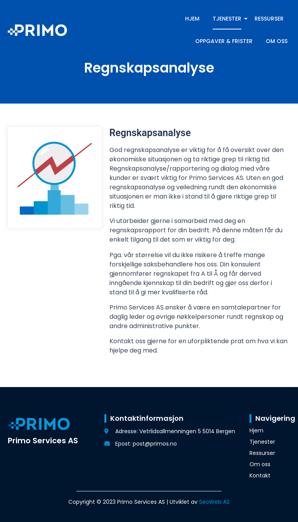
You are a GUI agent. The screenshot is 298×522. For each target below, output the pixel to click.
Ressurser (269, 18)
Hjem (192, 18)
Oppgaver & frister (224, 41)
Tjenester (228, 18)
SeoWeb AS (214, 502)
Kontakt (259, 476)
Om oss (277, 41)
